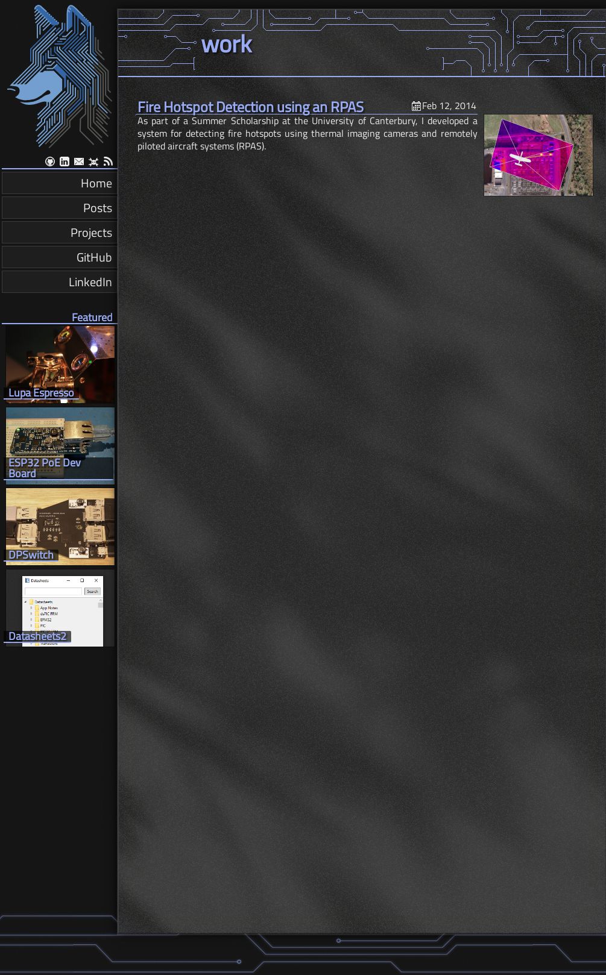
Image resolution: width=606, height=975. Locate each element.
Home (96, 183)
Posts (97, 207)
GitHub (94, 257)
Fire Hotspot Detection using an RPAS (250, 107)
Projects (91, 232)
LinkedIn (90, 281)
